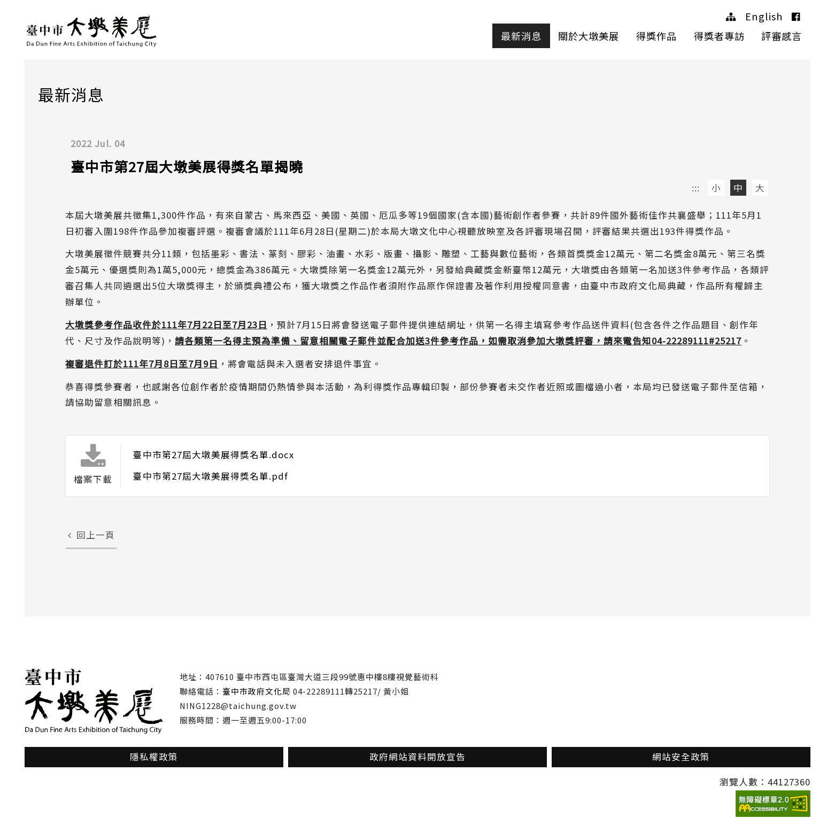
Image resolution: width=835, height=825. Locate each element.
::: (696, 187)
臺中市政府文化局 (256, 691)
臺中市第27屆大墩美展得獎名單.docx (213, 454)
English (764, 16)
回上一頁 (91, 534)
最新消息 (521, 36)
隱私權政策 (154, 756)
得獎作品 (656, 36)
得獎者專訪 (719, 36)
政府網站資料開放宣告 (417, 756)
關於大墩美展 (588, 36)
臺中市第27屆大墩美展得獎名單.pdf (210, 475)
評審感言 (781, 36)
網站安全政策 (681, 756)
